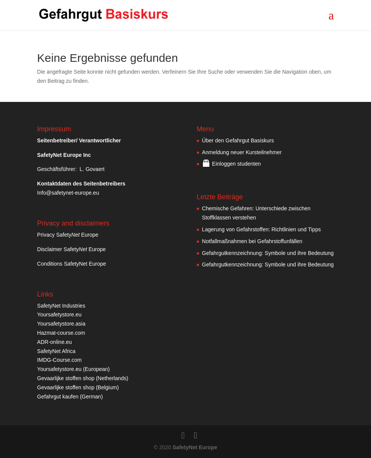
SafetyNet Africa (56, 351)
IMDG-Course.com (59, 360)
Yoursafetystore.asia (61, 324)
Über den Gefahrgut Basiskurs (238, 140)
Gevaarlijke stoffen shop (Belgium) (78, 387)
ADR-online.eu (54, 342)
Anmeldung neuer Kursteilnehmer (242, 152)
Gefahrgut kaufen (57, 396)
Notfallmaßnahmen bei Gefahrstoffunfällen (252, 241)
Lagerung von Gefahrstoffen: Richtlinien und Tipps (261, 229)
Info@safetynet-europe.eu (68, 193)
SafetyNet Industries (61, 306)
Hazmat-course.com (61, 333)
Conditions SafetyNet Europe (71, 264)
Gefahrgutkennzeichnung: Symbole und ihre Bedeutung (268, 253)
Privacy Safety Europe (67, 235)
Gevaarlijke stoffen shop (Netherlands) (82, 378)
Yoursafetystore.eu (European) (73, 369)
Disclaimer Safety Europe (71, 249)
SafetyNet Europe (195, 447)
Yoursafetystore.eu (59, 314)
